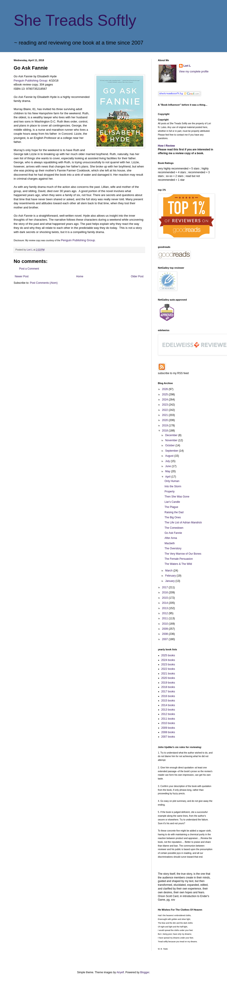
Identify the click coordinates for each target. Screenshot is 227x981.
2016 (165, 592)
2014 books (168, 705)
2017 (165, 587)
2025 (165, 394)
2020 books (168, 678)
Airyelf (120, 972)
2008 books (168, 732)
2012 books (168, 714)
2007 (165, 639)
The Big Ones (172, 517)
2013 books (168, 709)
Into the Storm (172, 486)
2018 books (168, 687)
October (170, 445)
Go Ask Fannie (173, 532)
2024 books (168, 660)
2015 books (168, 700)
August (169, 455)
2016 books (168, 696)
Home (79, 276)
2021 (165, 415)
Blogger (144, 972)
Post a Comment (29, 268)
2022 (165, 410)
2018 (165, 430)
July (168, 461)
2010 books (168, 723)
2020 (165, 420)
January (170, 581)
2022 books (168, 668)
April (168, 476)
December (171, 435)
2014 (165, 602)
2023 (165, 404)
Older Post (137, 276)
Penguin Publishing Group (30, 80)
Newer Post (22, 276)
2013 (165, 608)
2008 (165, 633)
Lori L (187, 65)
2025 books (168, 655)
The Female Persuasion (178, 558)
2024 (165, 399)
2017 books (168, 691)
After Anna (170, 538)
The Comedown (173, 527)
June (168, 466)
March (169, 570)
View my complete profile (194, 71)
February (170, 575)
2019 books (168, 682)
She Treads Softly (75, 20)
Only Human (171, 481)
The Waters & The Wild (178, 563)
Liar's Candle (172, 501)
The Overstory (172, 548)
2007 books (168, 736)
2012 (165, 613)
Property (169, 491)
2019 (165, 425)
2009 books (168, 727)
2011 (165, 618)
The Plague (171, 507)
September (172, 450)
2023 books (168, 664)
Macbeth (169, 543)
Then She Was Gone (176, 496)
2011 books (168, 718)
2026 (165, 389)
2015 (165, 597)
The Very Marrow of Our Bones (182, 553)
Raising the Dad (173, 512)
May (168, 471)
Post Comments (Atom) (44, 282)
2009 (165, 628)
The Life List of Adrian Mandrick (183, 522)
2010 (165, 623)
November (171, 440)
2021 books (168, 673)
